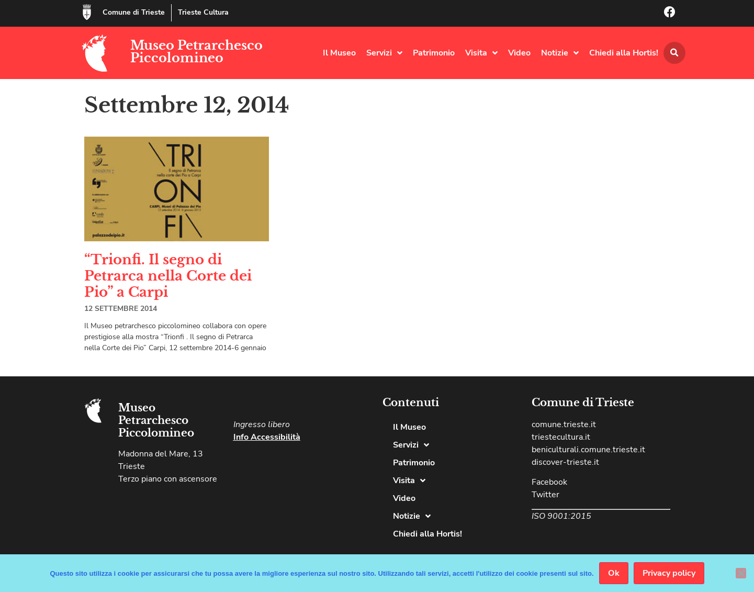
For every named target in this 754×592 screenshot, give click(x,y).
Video (519, 53)
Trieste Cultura (203, 12)
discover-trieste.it (565, 462)
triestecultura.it (561, 437)
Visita (481, 53)
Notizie (560, 53)
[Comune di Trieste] (87, 12)
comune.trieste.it (564, 424)
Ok (614, 573)
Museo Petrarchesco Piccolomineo (196, 51)
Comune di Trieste (134, 12)
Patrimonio (434, 53)
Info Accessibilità (266, 437)
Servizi (384, 53)
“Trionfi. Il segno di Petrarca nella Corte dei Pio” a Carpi (168, 275)
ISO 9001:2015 (561, 516)
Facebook (549, 482)
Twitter (545, 494)
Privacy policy (669, 573)
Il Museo (339, 53)
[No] (741, 573)
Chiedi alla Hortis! (623, 53)
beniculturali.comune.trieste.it (588, 449)
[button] (674, 53)
